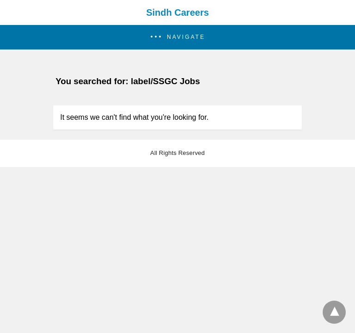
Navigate (186, 37)
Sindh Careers (177, 12)
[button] (177, 37)
